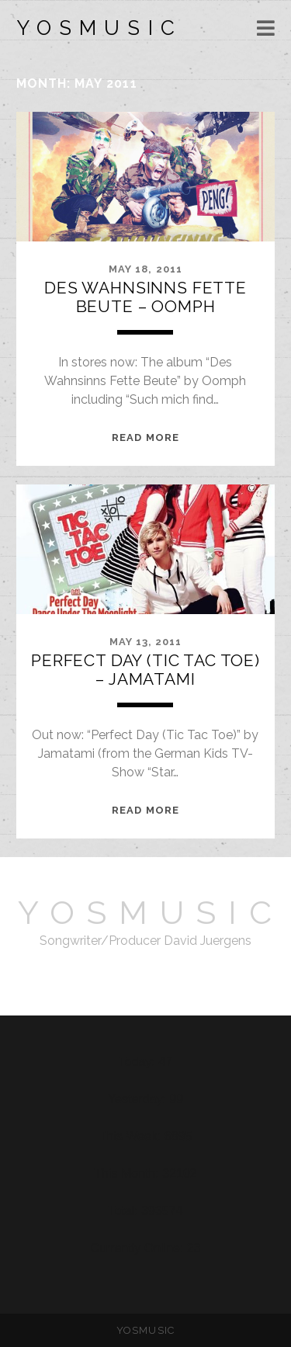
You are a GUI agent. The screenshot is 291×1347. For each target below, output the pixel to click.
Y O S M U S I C (95, 28)
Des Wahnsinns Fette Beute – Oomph (145, 297)
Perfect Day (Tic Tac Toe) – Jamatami (145, 670)
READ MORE (145, 437)
